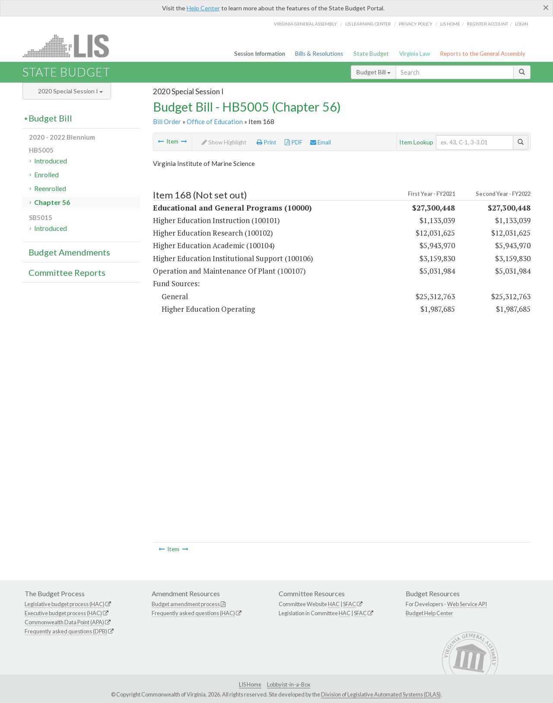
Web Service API (467, 604)
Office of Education (215, 121)
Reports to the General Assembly (482, 53)
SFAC (349, 604)
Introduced (50, 161)
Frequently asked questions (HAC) (193, 613)
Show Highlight (224, 142)
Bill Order (167, 121)
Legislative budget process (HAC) (65, 604)
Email (320, 142)
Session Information (259, 53)
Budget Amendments (69, 252)
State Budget (371, 53)
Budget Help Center (429, 613)
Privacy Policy (415, 23)
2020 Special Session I (70, 91)
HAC (334, 604)
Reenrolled (50, 188)
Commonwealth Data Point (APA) (64, 622)
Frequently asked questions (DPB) (66, 631)
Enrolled (46, 174)
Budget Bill (373, 72)
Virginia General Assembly (305, 23)
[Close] (546, 7)
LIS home (450, 23)
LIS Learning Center (368, 23)
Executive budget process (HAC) (63, 613)
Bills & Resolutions (319, 53)
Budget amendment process (186, 604)
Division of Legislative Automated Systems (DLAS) (381, 694)
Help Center (203, 8)
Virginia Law (414, 53)
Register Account (487, 23)
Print (266, 142)
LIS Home (250, 684)
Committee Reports (67, 272)
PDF (293, 142)
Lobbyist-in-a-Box (288, 684)
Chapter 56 (52, 202)
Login (521, 23)
